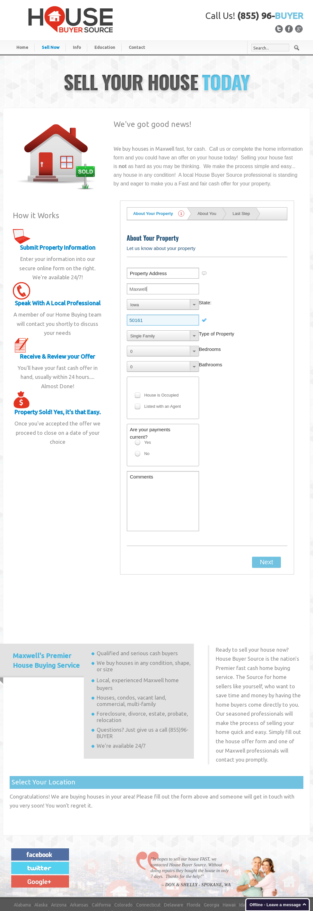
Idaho (244, 851)
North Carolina (158, 867)
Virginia (188, 875)
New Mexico (106, 867)
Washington (211, 875)
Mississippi (207, 859)
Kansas (23, 859)
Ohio (211, 867)
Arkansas (79, 851)
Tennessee (117, 875)
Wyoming (23, 882)
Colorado (123, 851)
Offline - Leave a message (275, 904)
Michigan (159, 859)
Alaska (41, 851)
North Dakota (189, 867)
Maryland (103, 859)
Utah (152, 875)
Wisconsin (267, 875)
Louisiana (65, 859)
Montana (251, 859)
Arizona (58, 851)
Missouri (230, 859)
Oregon (250, 867)
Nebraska (273, 859)
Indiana (277, 851)
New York (131, 867)
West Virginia (240, 875)
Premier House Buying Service (46, 607)
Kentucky (43, 859)
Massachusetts (131, 859)
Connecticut (148, 851)
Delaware (173, 851)
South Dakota (89, 875)
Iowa (292, 851)
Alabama (22, 851)
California (101, 851)
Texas (138, 875)
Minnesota (182, 859)
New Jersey (78, 867)
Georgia (211, 851)
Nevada (21, 867)
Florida (193, 851)
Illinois (260, 851)
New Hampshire (47, 867)
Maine (84, 859)
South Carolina (57, 875)
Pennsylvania (275, 867)
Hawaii (229, 851)
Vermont (169, 875)
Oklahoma (229, 867)
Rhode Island (26, 875)
